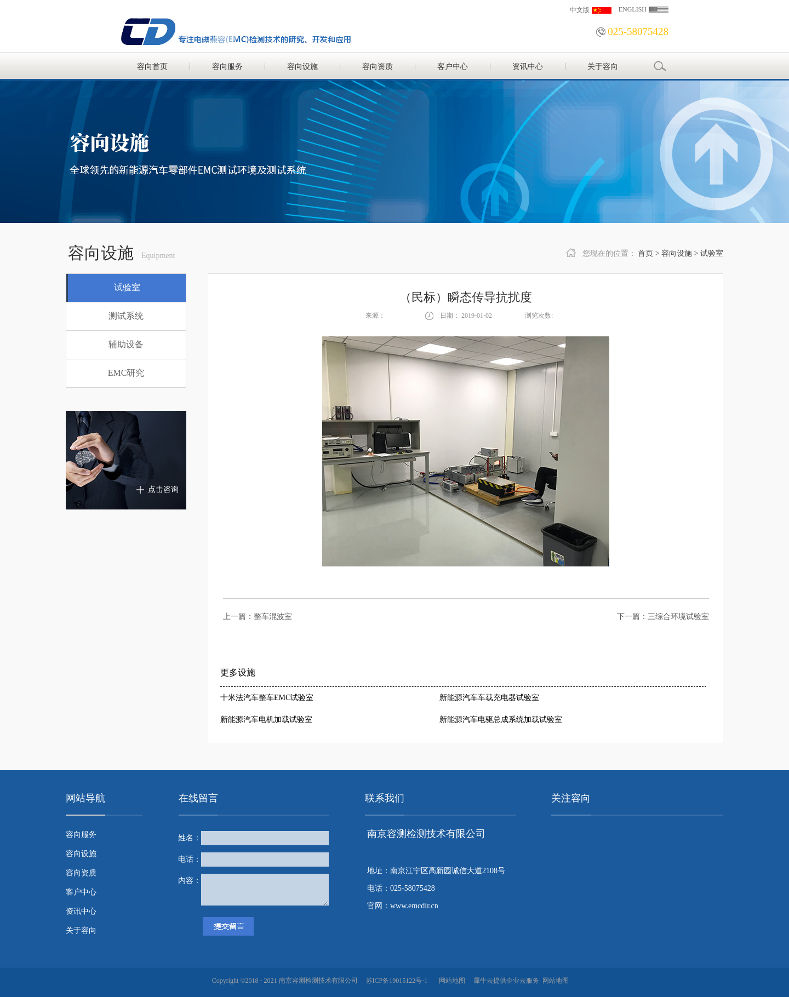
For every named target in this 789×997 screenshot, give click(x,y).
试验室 (711, 253)
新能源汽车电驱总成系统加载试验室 (500, 719)
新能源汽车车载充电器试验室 (489, 698)
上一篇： (257, 616)
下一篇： (663, 616)
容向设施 (676, 253)
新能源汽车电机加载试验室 (266, 719)
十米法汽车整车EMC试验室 (266, 698)
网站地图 (450, 980)
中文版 (580, 10)
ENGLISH (633, 9)
